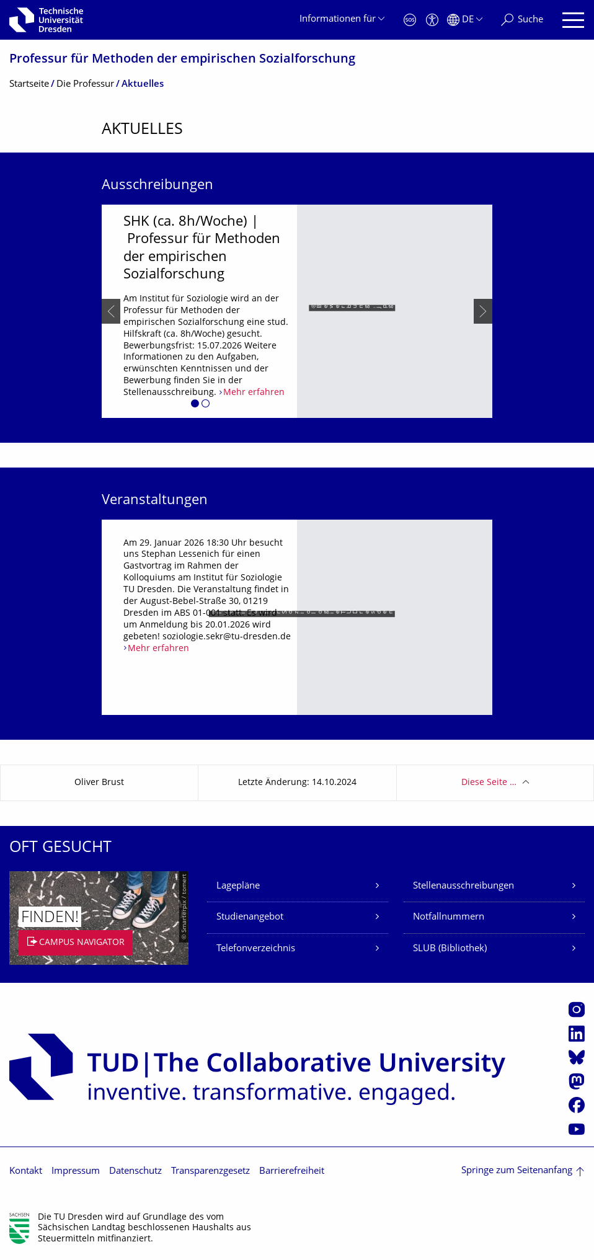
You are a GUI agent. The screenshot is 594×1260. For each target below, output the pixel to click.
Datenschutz (135, 1171)
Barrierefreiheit (291, 1171)
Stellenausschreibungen (463, 886)
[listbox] (297, 311)
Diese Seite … (488, 783)
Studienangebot (249, 917)
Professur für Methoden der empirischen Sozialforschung (182, 60)
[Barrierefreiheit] (432, 20)
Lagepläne (238, 886)
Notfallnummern (448, 917)
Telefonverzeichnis (255, 949)
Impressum (75, 1171)
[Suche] (522, 20)
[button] (195, 405)
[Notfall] (410, 20)
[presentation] (111, 311)
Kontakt (25, 1171)
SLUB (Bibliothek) (450, 949)
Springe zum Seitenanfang (516, 1171)
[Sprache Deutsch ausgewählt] (464, 20)
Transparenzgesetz (210, 1171)
